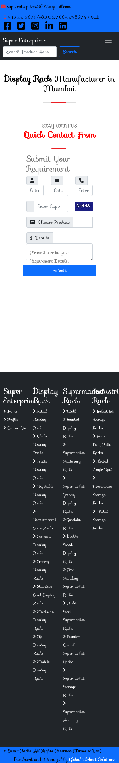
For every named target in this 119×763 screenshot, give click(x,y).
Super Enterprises (24, 40)
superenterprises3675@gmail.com (36, 6)
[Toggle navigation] (108, 40)
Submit (59, 270)
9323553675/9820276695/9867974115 (52, 17)
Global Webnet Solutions (92, 759)
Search (69, 51)
